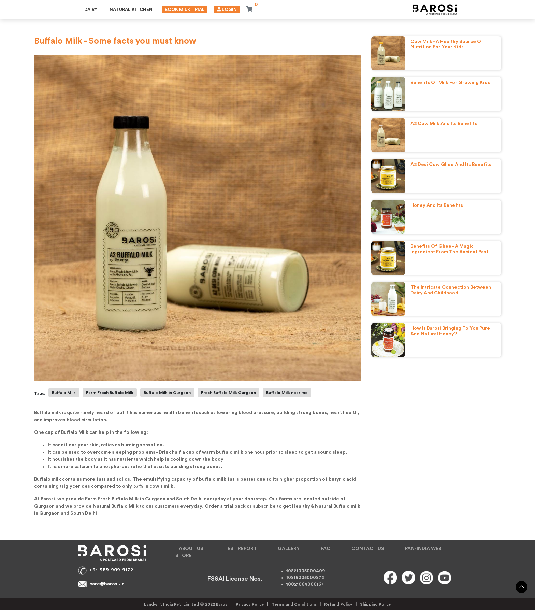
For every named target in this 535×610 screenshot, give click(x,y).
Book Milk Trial (185, 9)
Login (227, 9)
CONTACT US (367, 548)
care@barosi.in (107, 584)
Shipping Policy (375, 604)
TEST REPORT (240, 548)
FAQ (326, 548)
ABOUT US (191, 548)
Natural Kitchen (131, 9)
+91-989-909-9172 (111, 570)
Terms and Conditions (294, 604)
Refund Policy (338, 604)
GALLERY (289, 548)
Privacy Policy (250, 604)
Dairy (90, 9)
